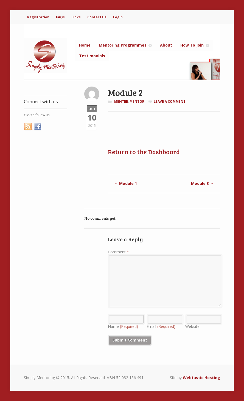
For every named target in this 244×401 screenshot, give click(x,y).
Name (123, 326)
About (166, 45)
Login (118, 17)
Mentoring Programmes (123, 45)
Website (192, 326)
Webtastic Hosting (201, 377)
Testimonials (92, 55)
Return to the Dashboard (144, 152)
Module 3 (202, 183)
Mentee (121, 101)
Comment (118, 251)
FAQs (60, 17)
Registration (38, 17)
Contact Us (96, 17)
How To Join (192, 45)
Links (76, 17)
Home (85, 45)
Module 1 (125, 183)
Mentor (137, 101)
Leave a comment (170, 101)
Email (161, 326)
